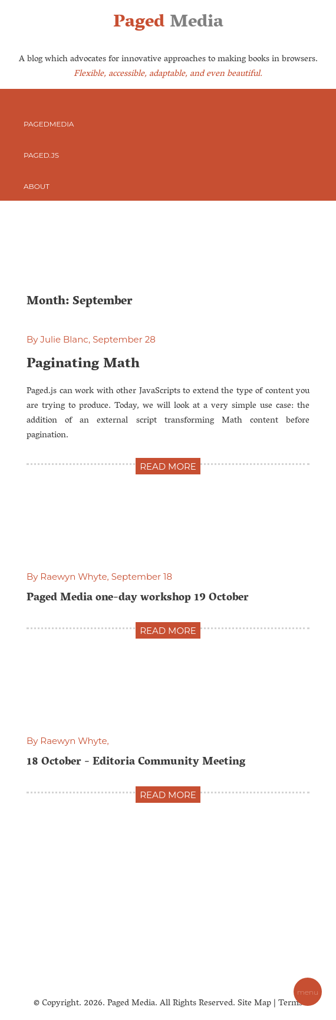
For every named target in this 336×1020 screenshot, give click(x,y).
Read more (168, 466)
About (37, 186)
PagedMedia (49, 123)
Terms (290, 1003)
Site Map (254, 1003)
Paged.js (41, 155)
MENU (307, 992)
